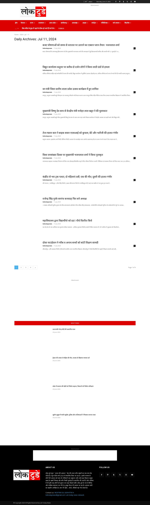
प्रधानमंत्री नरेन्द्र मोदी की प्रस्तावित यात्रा (64, 329)
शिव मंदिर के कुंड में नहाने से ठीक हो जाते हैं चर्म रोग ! (38, 28)
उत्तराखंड (75, 23)
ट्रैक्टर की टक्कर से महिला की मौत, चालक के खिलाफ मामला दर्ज (71, 358)
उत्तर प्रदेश (53, 23)
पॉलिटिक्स (105, 23)
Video (61, 28)
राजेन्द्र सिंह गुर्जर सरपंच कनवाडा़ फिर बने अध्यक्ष (65, 198)
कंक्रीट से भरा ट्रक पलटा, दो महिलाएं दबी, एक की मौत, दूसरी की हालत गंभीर (77, 176)
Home (16, 35)
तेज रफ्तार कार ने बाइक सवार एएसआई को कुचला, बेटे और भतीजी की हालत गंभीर (80, 132)
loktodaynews (47, 48)
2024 (21, 35)
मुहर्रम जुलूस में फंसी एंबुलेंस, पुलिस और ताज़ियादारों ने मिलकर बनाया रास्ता (74, 415)
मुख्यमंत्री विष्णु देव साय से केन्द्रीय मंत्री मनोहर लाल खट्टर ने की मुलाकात (75, 111)
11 (28, 35)
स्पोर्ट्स (95, 23)
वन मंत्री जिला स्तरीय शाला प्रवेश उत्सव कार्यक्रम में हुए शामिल (70, 89)
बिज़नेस (127, 23)
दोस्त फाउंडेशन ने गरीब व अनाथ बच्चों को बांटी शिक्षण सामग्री (70, 242)
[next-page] (35, 267)
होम (16, 23)
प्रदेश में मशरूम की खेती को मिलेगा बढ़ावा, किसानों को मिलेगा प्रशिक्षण (73, 386)
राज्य (32, 23)
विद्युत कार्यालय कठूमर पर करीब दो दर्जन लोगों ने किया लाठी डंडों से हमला (76, 67)
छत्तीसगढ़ (65, 23)
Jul (25, 35)
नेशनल (24, 23)
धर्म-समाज (117, 23)
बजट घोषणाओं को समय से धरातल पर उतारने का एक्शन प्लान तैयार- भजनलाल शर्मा (81, 45)
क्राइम (85, 23)
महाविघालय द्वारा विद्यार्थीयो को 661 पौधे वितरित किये (67, 220)
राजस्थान (42, 23)
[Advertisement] (95, 11)
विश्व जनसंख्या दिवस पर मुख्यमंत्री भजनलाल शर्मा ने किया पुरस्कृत (73, 154)
